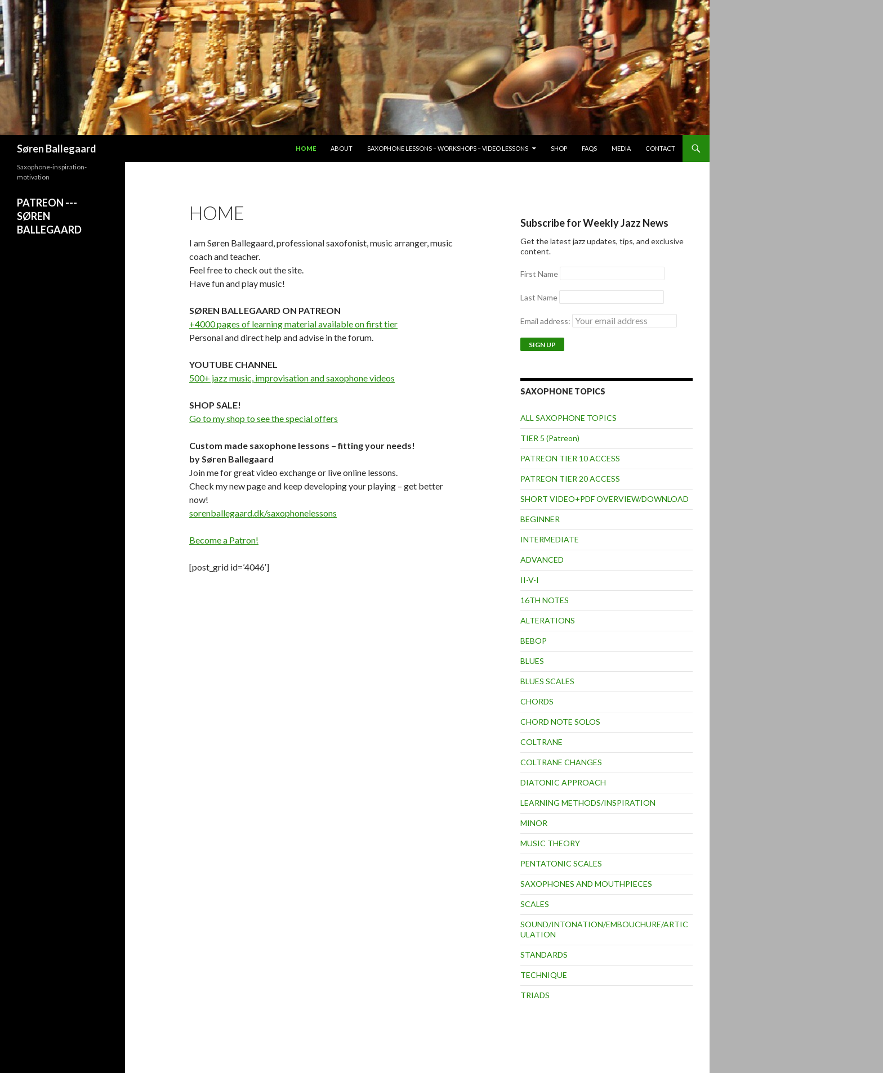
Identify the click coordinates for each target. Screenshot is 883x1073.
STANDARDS (544, 954)
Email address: (598, 321)
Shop (559, 148)
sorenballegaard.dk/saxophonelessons (263, 513)
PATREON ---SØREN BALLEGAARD (49, 216)
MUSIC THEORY (550, 843)
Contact (660, 148)
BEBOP (533, 640)
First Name (539, 274)
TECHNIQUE (543, 975)
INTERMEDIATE (549, 539)
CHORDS (537, 701)
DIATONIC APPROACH (563, 782)
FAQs (589, 148)
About (342, 148)
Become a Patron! (223, 540)
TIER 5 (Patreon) (549, 438)
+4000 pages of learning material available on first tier (293, 323)
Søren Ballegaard (56, 148)
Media (621, 148)
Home (306, 148)
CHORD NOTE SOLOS (560, 721)
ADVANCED (542, 559)
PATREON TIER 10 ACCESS (570, 458)
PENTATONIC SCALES (561, 863)
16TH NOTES (544, 600)
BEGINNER (540, 519)
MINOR (533, 823)
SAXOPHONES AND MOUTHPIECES (586, 883)
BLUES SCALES (547, 681)
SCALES (534, 904)
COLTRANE (541, 742)
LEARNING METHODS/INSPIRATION (587, 802)
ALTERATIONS (547, 620)
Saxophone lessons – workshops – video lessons (447, 148)
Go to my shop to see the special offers (263, 418)
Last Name (539, 297)
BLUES (532, 661)
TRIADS (535, 995)
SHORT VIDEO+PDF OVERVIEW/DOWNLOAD (604, 499)
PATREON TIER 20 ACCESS (570, 478)
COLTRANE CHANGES (561, 762)
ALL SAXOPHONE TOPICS (568, 418)
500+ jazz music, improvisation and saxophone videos (292, 377)
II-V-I (529, 580)
